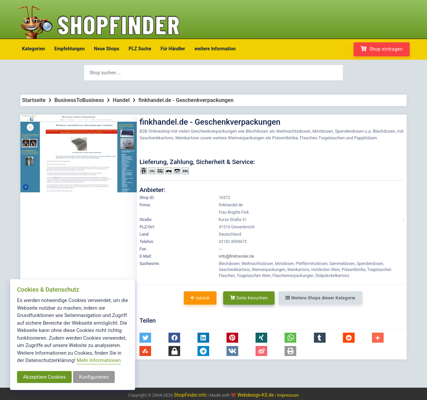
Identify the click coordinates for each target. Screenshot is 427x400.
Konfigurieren (94, 377)
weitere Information (215, 48)
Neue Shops (106, 48)
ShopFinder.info (190, 395)
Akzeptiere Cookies (44, 377)
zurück (200, 297)
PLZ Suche (140, 48)
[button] (145, 338)
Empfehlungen (69, 48)
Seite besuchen (249, 297)
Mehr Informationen (99, 360)
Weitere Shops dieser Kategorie (320, 297)
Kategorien (33, 48)
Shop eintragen (382, 49)
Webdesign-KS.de (256, 395)
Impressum (288, 395)
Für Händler (172, 48)
